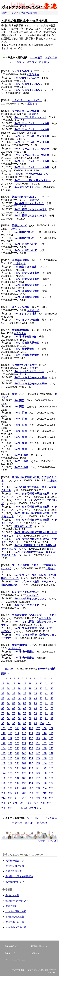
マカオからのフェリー (24, 365)
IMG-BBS (54, 841)
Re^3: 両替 (20, 412)
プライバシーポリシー (15, 960)
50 (41, 698)
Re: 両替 (19, 400)
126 (3, 743)
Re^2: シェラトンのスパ (28, 84)
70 (41, 708)
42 (51, 693)
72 (51, 708)
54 (8, 703)
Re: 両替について (24, 232)
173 (51, 768)
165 (51, 763)
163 (38, 763)
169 (24, 768)
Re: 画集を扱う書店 (25, 266)
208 (17, 793)
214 (3, 798)
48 (30, 698)
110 (3, 733)
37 (24, 693)
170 (31, 768)
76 (19, 713)
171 (38, 768)
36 (19, 693)
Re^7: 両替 (20, 437)
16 (19, 683)
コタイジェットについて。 (27, 100)
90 (41, 718)
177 (24, 773)
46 (19, 698)
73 (2, 713)
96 (19, 723)
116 (44, 733)
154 (31, 758)
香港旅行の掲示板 (28, 12)
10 (39, 678)
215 (10, 798)
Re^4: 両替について (25, 250)
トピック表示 (49, 818)
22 (51, 683)
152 (17, 758)
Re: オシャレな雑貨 (25, 313)
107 (38, 728)
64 (8, 708)
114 (31, 733)
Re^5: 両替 (20, 424)
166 (3, 768)
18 (30, 683)
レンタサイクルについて (25, 592)
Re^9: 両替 (20, 449)
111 (10, 733)
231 (10, 808)
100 (42, 723)
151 (10, 758)
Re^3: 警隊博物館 (24, 348)
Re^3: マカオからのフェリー (30, 383)
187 (38, 778)
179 (38, 773)
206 (3, 793)
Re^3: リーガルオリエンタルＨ (31, 129)
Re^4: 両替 (20, 418)
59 (35, 703)
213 (51, 793)
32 (51, 688)
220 (44, 798)
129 (24, 743)
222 (3, 803)
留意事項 (44, 62)
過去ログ (32, 62)
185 (24, 778)
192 (17, 783)
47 (24, 698)
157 (51, 758)
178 (31, 773)
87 (24, 718)
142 (3, 753)
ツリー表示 (36, 57)
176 (17, 773)
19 (35, 683)
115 (38, 733)
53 (2, 703)
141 (51, 748)
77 (24, 713)
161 (24, 763)
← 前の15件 (8, 668)
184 (17, 778)
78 (30, 713)
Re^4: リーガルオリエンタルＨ (31, 136)
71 (46, 708)
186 (31, 778)
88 (30, 718)
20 (41, 683)
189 (51, 778)
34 (8, 693)
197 (51, 783)
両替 (14, 394)
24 (8, 688)
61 (46, 703)
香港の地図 (11, 906)
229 (49, 803)
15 (13, 683)
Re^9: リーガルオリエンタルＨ (31, 167)
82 (51, 713)
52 (51, 698)
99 (35, 723)
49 (35, 698)
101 (48, 723)
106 (31, 728)
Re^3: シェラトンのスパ (28, 90)
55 (13, 703)
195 (38, 783)
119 (10, 738)
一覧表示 (19, 62)
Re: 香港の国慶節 (24, 651)
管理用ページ (43, 841)
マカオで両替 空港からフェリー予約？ (34, 615)
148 (44, 753)
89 (35, 718)
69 (35, 708)
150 (3, 758)
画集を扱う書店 (20, 260)
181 (51, 773)
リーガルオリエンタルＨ (25, 110)
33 (2, 693)
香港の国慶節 (19, 645)
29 (35, 688)
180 (44, 773)
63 (2, 708)
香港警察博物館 (20, 330)
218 (31, 798)
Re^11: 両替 (21, 461)
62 (51, 703)
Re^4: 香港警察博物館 (26, 355)
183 (10, 778)
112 (17, 733)
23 (2, 688)
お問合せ (35, 953)
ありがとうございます (26, 605)
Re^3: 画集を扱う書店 (26, 279)
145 (24, 753)
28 (30, 688)
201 (24, 788)
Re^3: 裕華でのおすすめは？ (30, 215)
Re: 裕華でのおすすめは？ (29, 203)
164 (44, 763)
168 (17, 768)
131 (38, 743)
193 (24, 783)
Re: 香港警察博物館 (25, 336)
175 (10, 773)
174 (3, 773)
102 (3, 728)
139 (38, 748)
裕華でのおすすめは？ (24, 197)
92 (51, 718)
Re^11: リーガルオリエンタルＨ (32, 180)
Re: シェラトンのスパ (26, 77)
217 (24, 798)
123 (38, 738)
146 (31, 753)
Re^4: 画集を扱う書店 (26, 285)
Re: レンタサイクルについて (30, 598)
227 (36, 803)
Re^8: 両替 (20, 443)
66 (19, 708)
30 (41, 688)
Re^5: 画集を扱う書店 (26, 291)
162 (31, 763)
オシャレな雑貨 (20, 307)
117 (51, 733)
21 (46, 683)
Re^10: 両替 (21, 455)
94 (8, 723)
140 (44, 748)
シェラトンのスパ (22, 71)
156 (44, 758)
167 (10, 768)
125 (51, 738)
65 (13, 708)
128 (17, 743)
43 (2, 698)
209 (24, 793)
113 (24, 733)
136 (17, 748)
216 (17, 798)
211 (38, 793)
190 (3, 783)
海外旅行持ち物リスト (17, 900)
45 (13, 698)
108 (44, 728)
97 (24, 723)
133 (51, 743)
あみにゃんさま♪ (23, 187)
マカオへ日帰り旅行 (15, 911)
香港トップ (10, 953)
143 (10, 753)
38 (30, 693)
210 (31, 793)
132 (44, 743)
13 (2, 683)
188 (44, 778)
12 (50, 678)
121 (24, 738)
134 (3, 748)
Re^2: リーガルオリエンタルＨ (31, 123)
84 (8, 718)
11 (45, 678)
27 (24, 688)
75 (13, 713)
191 (10, 783)
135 (10, 748)
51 (46, 698)
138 (31, 748)
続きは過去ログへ (31, 808)
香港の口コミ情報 (14, 866)
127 (10, 743)
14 (8, 683)
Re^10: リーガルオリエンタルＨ (32, 174)
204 (44, 788)
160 (17, 763)
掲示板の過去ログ (14, 860)
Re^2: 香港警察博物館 (26, 342)
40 (41, 693)
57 (24, 703)
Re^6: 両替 (20, 431)
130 (31, 743)
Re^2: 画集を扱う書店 (26, 273)
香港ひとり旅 (12, 895)
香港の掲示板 (11, 946)
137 (24, 748)
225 (22, 803)
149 (51, 753)
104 (17, 728)
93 (2, 723)
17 (24, 683)
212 (44, 793)
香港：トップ (9, 12)
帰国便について (23, 526)
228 (42, 803)
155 (38, 758)
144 (17, 753)
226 (29, 803)
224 (15, 803)
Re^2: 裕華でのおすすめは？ (30, 209)
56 (19, 703)
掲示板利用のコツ (14, 881)
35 (13, 693)
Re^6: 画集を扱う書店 (26, 297)
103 (10, 728)
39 (35, 693)
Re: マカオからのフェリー (29, 371)
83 (2, 718)
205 (51, 788)
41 (46, 693)
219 (38, 798)
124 (44, 738)
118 (3, 738)
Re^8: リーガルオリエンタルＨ (31, 161)
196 (44, 783)
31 (46, 688)
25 (13, 688)
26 (19, 688)
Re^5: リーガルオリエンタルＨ (31, 142)
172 (44, 768)
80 (41, 713)
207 (10, 793)
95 (13, 723)
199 (10, 788)
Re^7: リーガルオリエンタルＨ (31, 154)
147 (38, 753)
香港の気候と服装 (14, 916)
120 (17, 738)
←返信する (33, 74)
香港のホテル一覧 (14, 922)
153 (24, 758)
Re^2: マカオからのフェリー (30, 377)
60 (41, 703)
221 (51, 798)
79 (35, 713)
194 (31, 783)
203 (38, 788)
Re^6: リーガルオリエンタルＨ (31, 148)
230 (3, 808)
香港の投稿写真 (13, 871)
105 (24, 728)
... (16, 808)
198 (3, 788)
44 (8, 698)
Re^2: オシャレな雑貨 (26, 319)
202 (31, 788)
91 (46, 718)
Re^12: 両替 (21, 467)
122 (31, 738)
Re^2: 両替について (25, 244)
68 (30, 708)
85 (13, 718)
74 (8, 713)
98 (30, 723)
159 (10, 763)
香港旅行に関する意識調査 (19, 876)
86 (19, 718)
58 (30, 703)
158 (3, 763)
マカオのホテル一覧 (15, 927)
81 (46, 713)
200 (17, 788)
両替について (19, 225)
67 (24, 708)
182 (3, 778)
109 (51, 728)
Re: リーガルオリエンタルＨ (30, 117)
